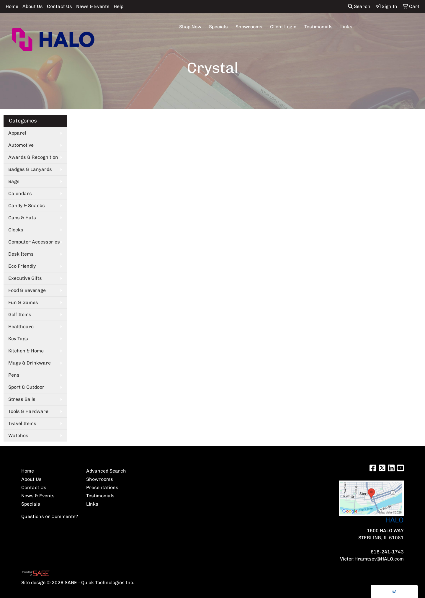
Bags (13, 181)
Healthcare (21, 326)
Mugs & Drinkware (29, 363)
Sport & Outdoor (26, 387)
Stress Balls (21, 399)
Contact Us (59, 6)
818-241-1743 (387, 552)
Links (346, 27)
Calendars (20, 193)
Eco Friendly (22, 266)
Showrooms (249, 27)
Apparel (17, 133)
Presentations (102, 487)
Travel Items (22, 423)
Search (359, 6)
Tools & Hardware (28, 411)
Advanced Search (106, 471)
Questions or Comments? (49, 516)
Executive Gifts (25, 278)
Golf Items (19, 314)
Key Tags (18, 339)
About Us (32, 6)
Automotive (21, 145)
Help (118, 6)
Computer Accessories (34, 242)
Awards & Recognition (33, 157)
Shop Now (190, 27)
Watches (18, 435)
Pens (13, 375)
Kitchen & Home (26, 351)
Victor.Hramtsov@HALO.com (372, 559)
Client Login (283, 27)
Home (12, 6)
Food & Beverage (27, 290)
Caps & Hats (22, 217)
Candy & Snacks (26, 205)
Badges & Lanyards (30, 169)
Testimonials (318, 27)
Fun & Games (23, 302)
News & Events (92, 6)
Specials (218, 27)
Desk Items (21, 254)
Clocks (15, 230)
